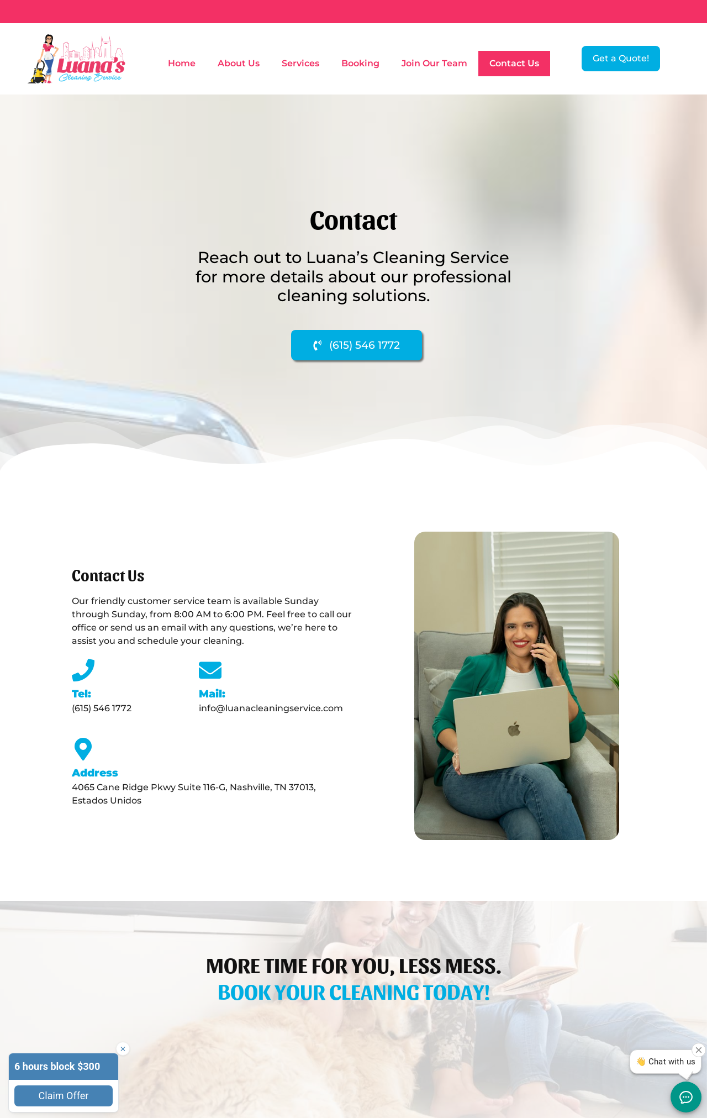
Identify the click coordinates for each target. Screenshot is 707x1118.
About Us (239, 63)
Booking (360, 63)
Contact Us (514, 63)
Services (300, 63)
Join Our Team (434, 63)
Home (182, 63)
